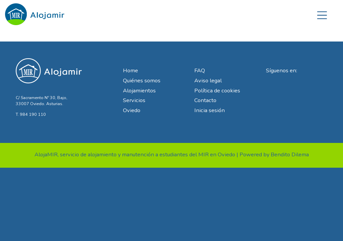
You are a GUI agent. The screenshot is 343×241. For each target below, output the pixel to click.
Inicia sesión (209, 110)
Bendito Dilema (290, 154)
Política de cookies (217, 90)
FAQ (199, 70)
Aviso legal (208, 80)
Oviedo (131, 110)
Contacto (205, 100)
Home (130, 70)
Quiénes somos (141, 80)
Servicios (134, 100)
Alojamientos (139, 90)
